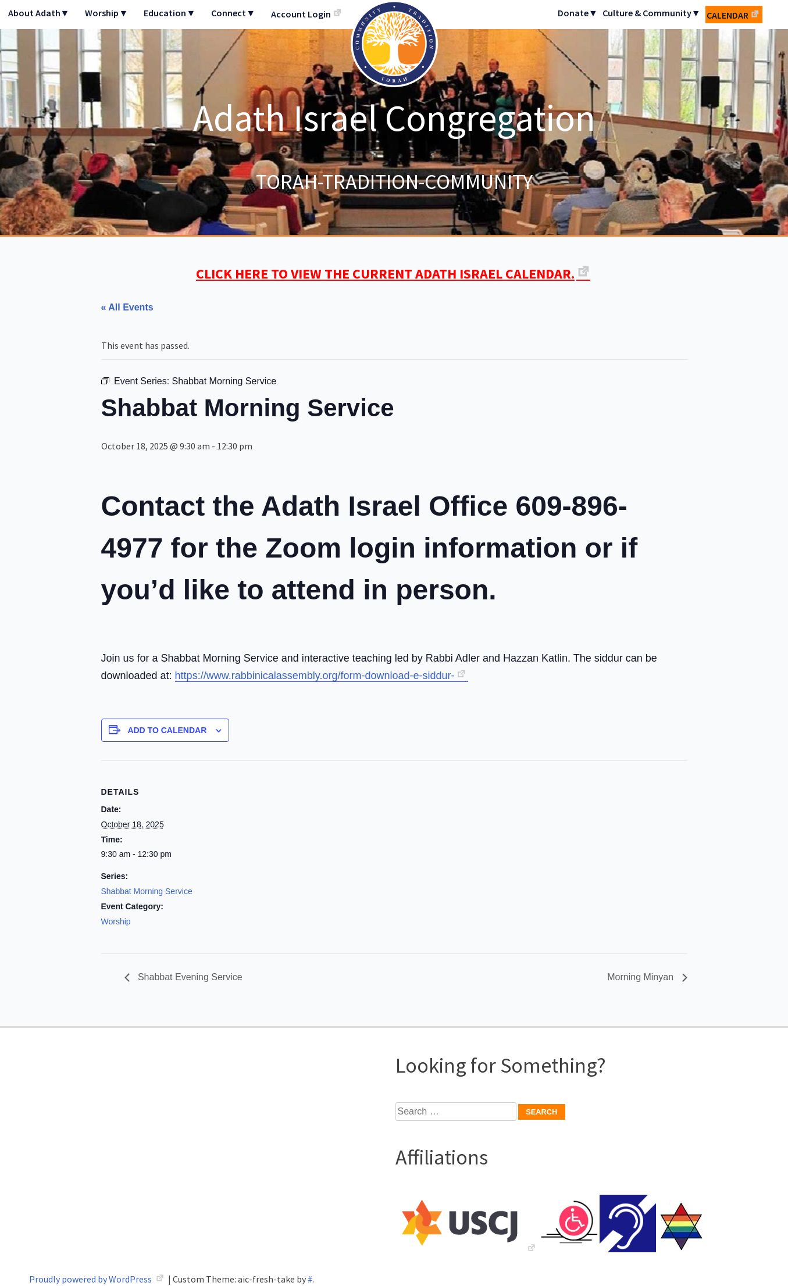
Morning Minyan (641, 977)
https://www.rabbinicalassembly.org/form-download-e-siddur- (315, 675)
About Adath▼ (39, 13)
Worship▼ (106, 13)
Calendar (727, 15)
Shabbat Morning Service (146, 891)
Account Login (301, 14)
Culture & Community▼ (651, 13)
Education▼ (169, 13)
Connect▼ (233, 13)
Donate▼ (578, 13)
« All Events (127, 307)
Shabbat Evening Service (189, 977)
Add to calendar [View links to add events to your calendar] (166, 730)
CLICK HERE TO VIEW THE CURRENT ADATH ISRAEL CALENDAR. (385, 274)
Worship (116, 921)
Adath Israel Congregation (394, 117)
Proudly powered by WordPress (91, 1279)
